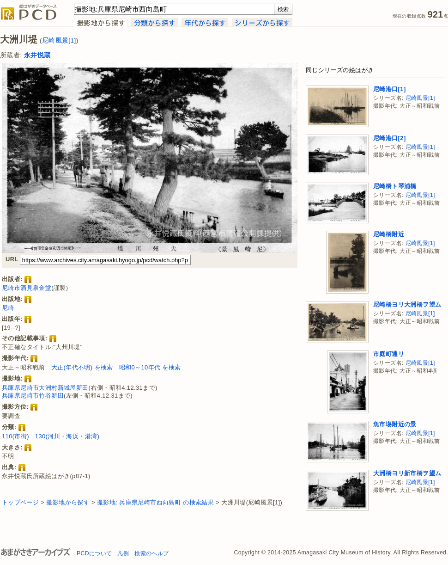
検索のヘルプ (151, 553)
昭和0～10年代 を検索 (150, 367)
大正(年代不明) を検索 (82, 367)
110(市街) (15, 436)
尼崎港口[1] (389, 89)
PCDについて (94, 553)
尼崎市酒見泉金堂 (26, 287)
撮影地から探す (68, 502)
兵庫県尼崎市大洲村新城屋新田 (45, 387)
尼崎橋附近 (388, 234)
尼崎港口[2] (389, 138)
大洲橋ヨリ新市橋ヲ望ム (407, 473)
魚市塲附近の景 (395, 424)
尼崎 (8, 307)
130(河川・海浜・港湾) (67, 436)
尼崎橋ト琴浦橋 (395, 186)
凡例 (123, 553)
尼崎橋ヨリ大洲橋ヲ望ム (407, 304)
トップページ (20, 502)
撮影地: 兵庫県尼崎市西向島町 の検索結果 (155, 502)
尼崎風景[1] (59, 40)
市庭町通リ (388, 353)
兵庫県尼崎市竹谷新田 (33, 395)
